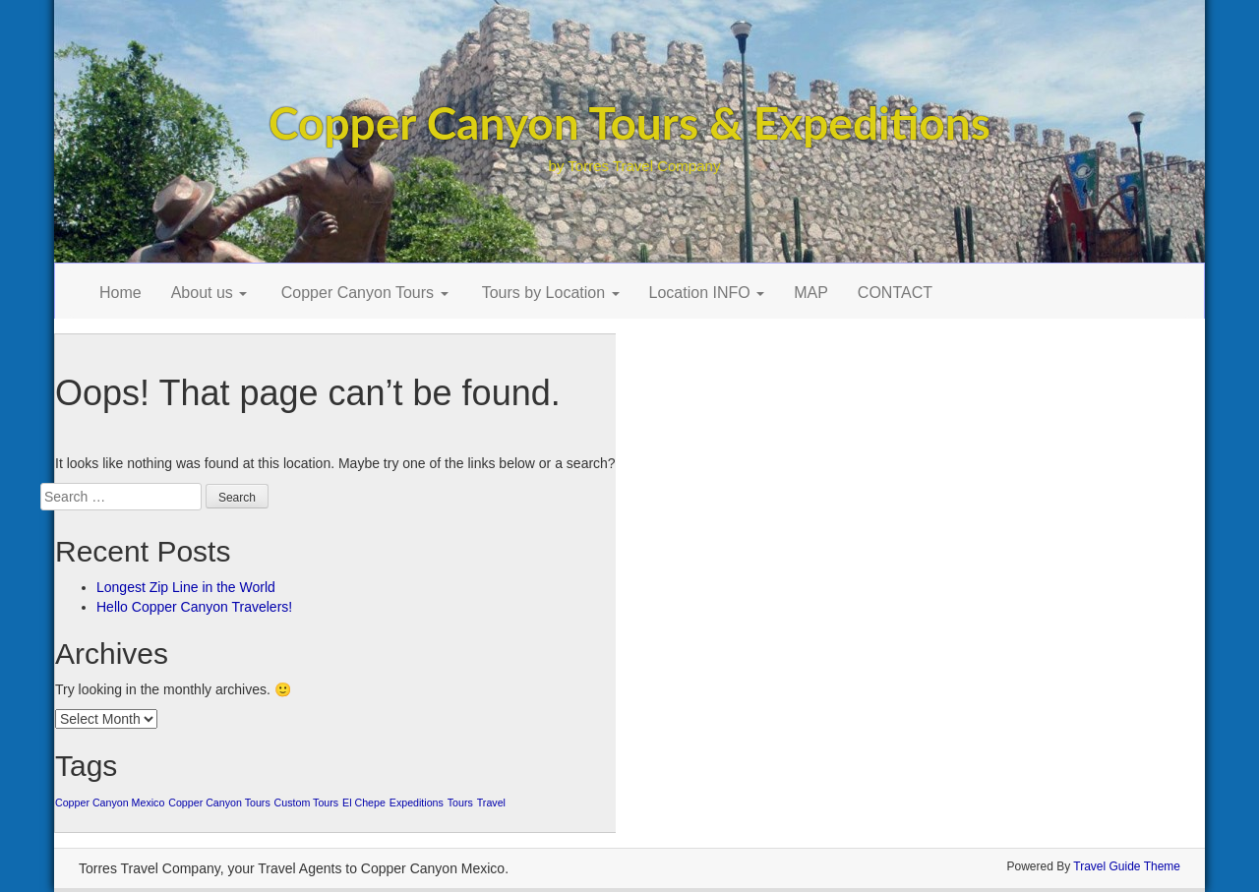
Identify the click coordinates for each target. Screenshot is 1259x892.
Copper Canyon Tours (362, 292)
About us (209, 292)
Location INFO (707, 292)
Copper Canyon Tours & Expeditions (629, 122)
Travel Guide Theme (1126, 866)
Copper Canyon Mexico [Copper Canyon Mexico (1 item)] (109, 802)
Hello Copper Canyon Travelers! (194, 607)
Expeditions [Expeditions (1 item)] (417, 802)
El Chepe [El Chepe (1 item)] (364, 802)
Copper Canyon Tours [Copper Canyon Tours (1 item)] (219, 802)
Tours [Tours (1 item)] (460, 802)
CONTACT (895, 292)
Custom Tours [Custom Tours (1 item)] (306, 802)
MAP (811, 292)
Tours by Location (549, 292)
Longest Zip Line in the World (185, 587)
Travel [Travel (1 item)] (491, 802)
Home (120, 292)
